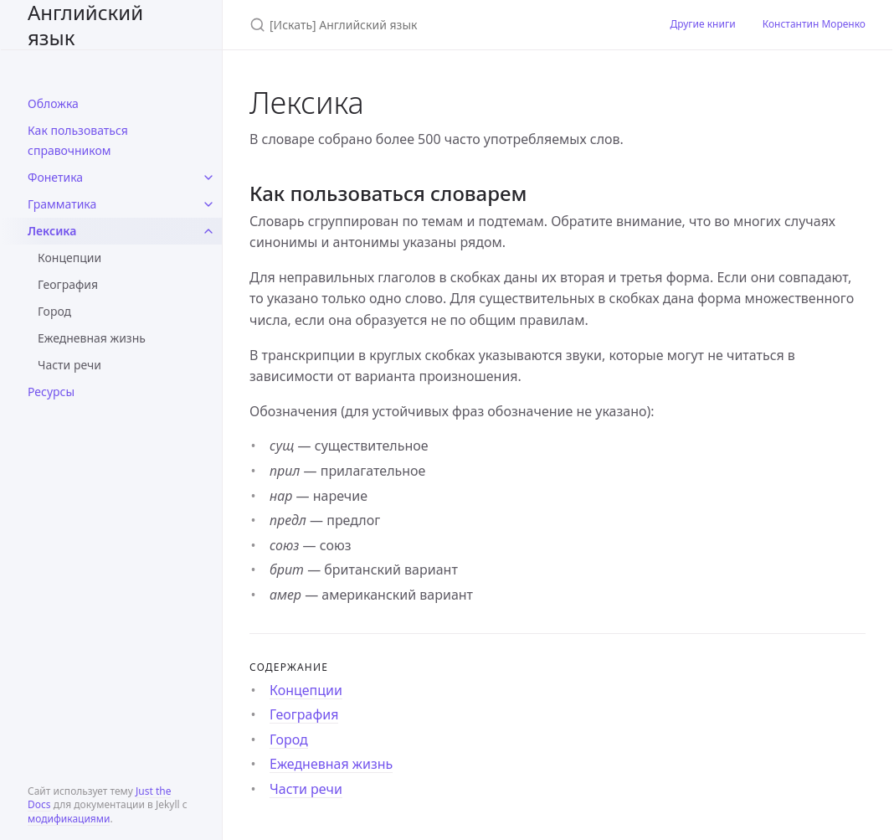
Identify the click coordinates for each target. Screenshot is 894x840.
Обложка (53, 103)
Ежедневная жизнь (92, 338)
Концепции (69, 257)
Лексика (52, 231)
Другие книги (702, 24)
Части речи (69, 365)
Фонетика (55, 177)
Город (54, 311)
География (68, 284)
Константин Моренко (814, 24)
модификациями (69, 819)
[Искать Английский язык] (439, 24)
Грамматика (62, 204)
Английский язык (85, 24)
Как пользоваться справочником (78, 140)
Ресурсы (51, 391)
